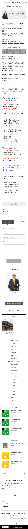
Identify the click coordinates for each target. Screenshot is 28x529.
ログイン (4, 498)
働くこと (14, 346)
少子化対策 (14, 376)
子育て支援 (5, 209)
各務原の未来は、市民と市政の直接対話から (14, 2)
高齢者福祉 (14, 400)
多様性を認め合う (14, 364)
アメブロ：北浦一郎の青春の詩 (14, 303)
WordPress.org (5, 506)
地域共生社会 (14, 358)
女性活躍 (14, 367)
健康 (14, 343)
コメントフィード (6, 503)
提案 (14, 382)
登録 (3, 488)
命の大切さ (14, 355)
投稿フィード (5, 501)
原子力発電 (14, 349)
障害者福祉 (14, 397)
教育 (14, 385)
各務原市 (14, 352)
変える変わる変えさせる (14, 361)
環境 (14, 394)
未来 (14, 391)
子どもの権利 (14, 370)
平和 (14, 379)
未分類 (14, 388)
